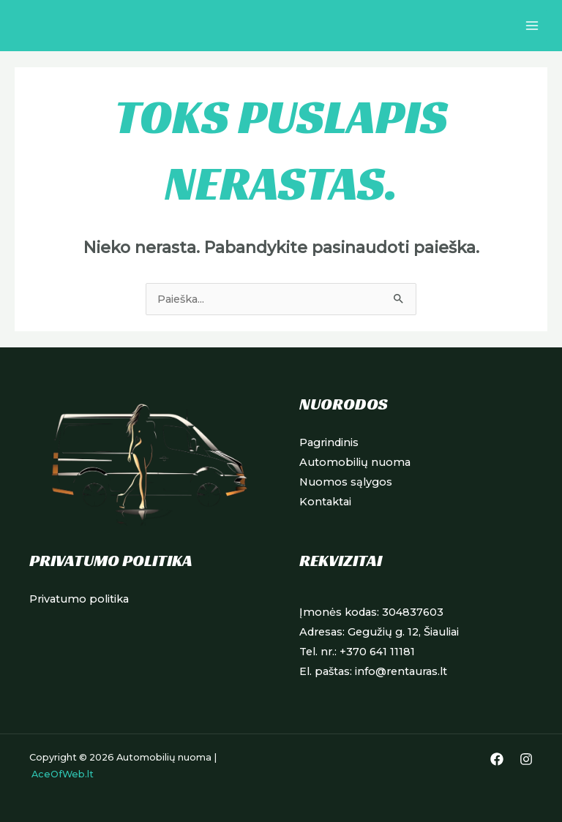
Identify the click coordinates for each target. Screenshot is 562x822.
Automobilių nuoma (355, 462)
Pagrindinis (329, 442)
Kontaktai (325, 501)
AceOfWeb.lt (62, 774)
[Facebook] (496, 759)
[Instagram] (526, 759)
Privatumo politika (79, 599)
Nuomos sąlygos (345, 482)
